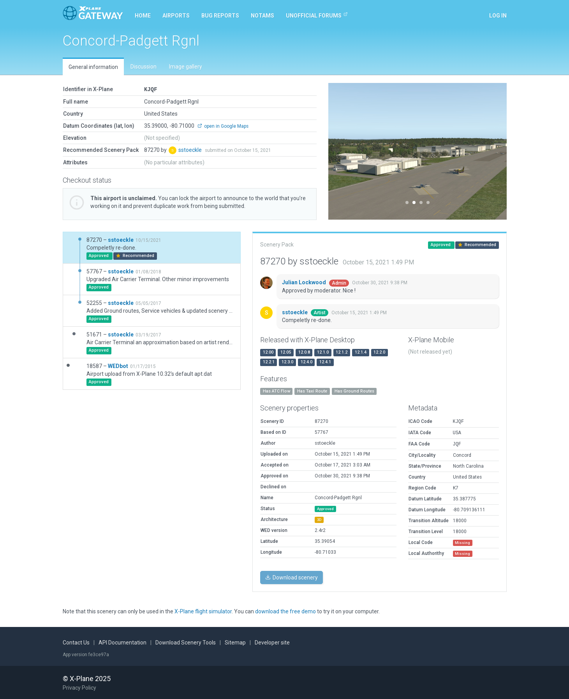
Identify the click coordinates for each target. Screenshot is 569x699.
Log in (498, 15)
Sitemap (235, 642)
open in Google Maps (222, 126)
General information (93, 67)
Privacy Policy (79, 687)
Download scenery (291, 577)
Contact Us (76, 642)
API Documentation (122, 642)
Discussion (143, 66)
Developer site (272, 642)
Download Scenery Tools (185, 642)
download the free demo (285, 611)
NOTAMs (262, 15)
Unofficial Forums (317, 15)
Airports (176, 15)
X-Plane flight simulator (203, 611)
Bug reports (220, 15)
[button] (341, 151)
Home (143, 15)
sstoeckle (190, 149)
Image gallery (185, 66)
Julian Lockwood (304, 282)
